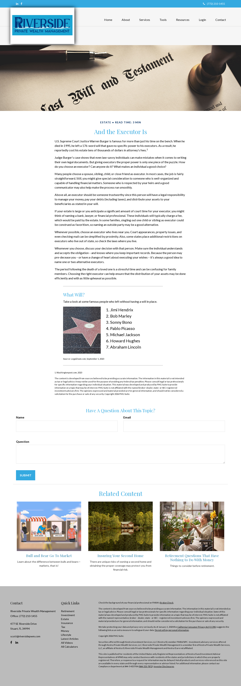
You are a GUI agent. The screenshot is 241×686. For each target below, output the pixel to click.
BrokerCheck (166, 602)
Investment (68, 615)
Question (22, 441)
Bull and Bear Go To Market (49, 555)
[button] (126, 16)
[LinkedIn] (17, 4)
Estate (65, 619)
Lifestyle (66, 634)
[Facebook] (21, 4)
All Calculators (69, 646)
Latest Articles (70, 638)
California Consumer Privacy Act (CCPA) (196, 627)
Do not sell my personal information (172, 630)
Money (65, 630)
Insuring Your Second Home (121, 555)
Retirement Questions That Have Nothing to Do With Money (192, 557)
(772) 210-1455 (214, 3)
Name (20, 417)
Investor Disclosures (164, 666)
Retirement (68, 611)
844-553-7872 (145, 666)
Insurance (67, 623)
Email (127, 417)
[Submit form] (25, 475)
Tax (63, 626)
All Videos (67, 642)
